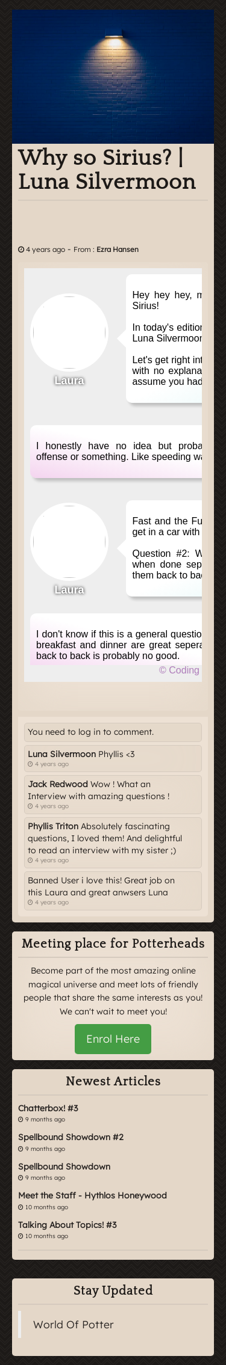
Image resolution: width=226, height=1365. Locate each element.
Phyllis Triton (53, 826)
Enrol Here (113, 1039)
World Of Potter (73, 1324)
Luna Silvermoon (62, 754)
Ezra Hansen (117, 249)
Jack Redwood (58, 784)
